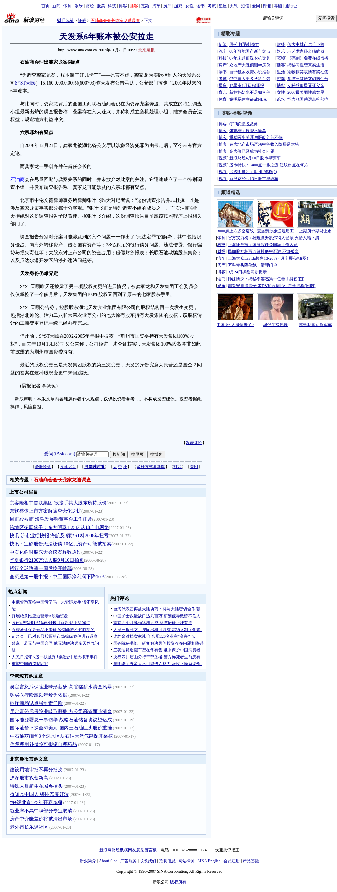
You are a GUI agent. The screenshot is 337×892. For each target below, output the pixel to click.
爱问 (256, 5)
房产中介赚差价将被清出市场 (41, 819)
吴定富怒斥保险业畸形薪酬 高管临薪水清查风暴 (61, 686)
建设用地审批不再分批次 (36, 769)
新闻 (56, 5)
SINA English (208, 860)
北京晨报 (146, 50)
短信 (245, 5)
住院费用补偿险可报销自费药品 (43, 744)
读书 (200, 5)
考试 (212, 5)
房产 (167, 5)
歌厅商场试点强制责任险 (36, 703)
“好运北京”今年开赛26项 (36, 802)
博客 (123, 5)
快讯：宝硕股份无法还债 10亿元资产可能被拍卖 (61, 543)
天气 (234, 5)
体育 (67, 5)
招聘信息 (167, 860)
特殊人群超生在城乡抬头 (36, 786)
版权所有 (178, 882)
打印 (177, 466)
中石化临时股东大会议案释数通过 (45, 552)
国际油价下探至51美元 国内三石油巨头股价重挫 (61, 728)
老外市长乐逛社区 (29, 827)
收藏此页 (68, 466)
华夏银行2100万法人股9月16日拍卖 (47, 560)
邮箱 (267, 5)
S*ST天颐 (25, 83)
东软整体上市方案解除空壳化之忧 (45, 511)
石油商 (17, 179)
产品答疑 (251, 860)
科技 (112, 5)
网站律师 (186, 860)
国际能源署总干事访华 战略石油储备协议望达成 (61, 719)
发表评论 (194, 442)
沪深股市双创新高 (29, 777)
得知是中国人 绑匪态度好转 (39, 794)
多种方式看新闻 (151, 466)
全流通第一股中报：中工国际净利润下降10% (57, 576)
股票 (101, 5)
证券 (82, 20)
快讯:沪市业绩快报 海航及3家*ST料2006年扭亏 (59, 535)
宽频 (145, 5)
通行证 (291, 5)
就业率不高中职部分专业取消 (41, 810)
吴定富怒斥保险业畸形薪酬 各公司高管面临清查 (61, 711)
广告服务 (128, 860)
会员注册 (231, 860)
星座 (223, 5)
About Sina (108, 860)
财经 (90, 5)
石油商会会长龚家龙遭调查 (62, 479)
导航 (278, 5)
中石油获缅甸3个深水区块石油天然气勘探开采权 (61, 736)
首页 (45, 5)
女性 (189, 5)
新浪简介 (88, 860)
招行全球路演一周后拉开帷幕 (41, 568)
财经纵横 (65, 20)
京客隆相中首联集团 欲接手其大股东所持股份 (58, 502)
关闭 (194, 466)
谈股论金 (43, 466)
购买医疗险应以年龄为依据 (38, 695)
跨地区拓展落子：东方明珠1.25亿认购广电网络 (59, 527)
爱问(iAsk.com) (59, 453)
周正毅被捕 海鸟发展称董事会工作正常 (51, 519)
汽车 (156, 5)
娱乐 (79, 5)
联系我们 (148, 860)
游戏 (178, 5)
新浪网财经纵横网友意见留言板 (128, 850)
